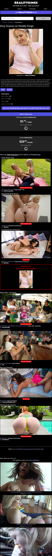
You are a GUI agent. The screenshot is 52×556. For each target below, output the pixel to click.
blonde (9, 90)
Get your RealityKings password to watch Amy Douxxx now (26, 108)
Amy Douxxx (4, 189)
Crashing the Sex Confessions (10, 230)
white (3, 90)
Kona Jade (18, 325)
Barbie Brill (10, 189)
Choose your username (26, 187)
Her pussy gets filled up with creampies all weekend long (26, 492)
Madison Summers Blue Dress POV (26, 524)
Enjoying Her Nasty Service (9, 193)
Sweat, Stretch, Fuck (7, 158)
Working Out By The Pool (8, 405)
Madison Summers (28, 526)
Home (7, 9)
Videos (19, 9)
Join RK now (26, 259)
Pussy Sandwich (5, 330)
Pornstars (32, 9)
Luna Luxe (24, 325)
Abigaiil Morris (3, 438)
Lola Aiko (8, 363)
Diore (5, 261)
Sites (45, 9)
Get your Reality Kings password (23, 449)
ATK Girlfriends (34, 460)
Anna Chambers (11, 325)
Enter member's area (26, 223)
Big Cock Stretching (6, 367)
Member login (39, 449)
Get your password (26, 361)
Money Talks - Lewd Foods (8, 292)
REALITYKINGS (26, 2)
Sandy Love (3, 363)
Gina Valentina (28, 493)
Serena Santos (3, 325)
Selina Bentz (3, 400)
